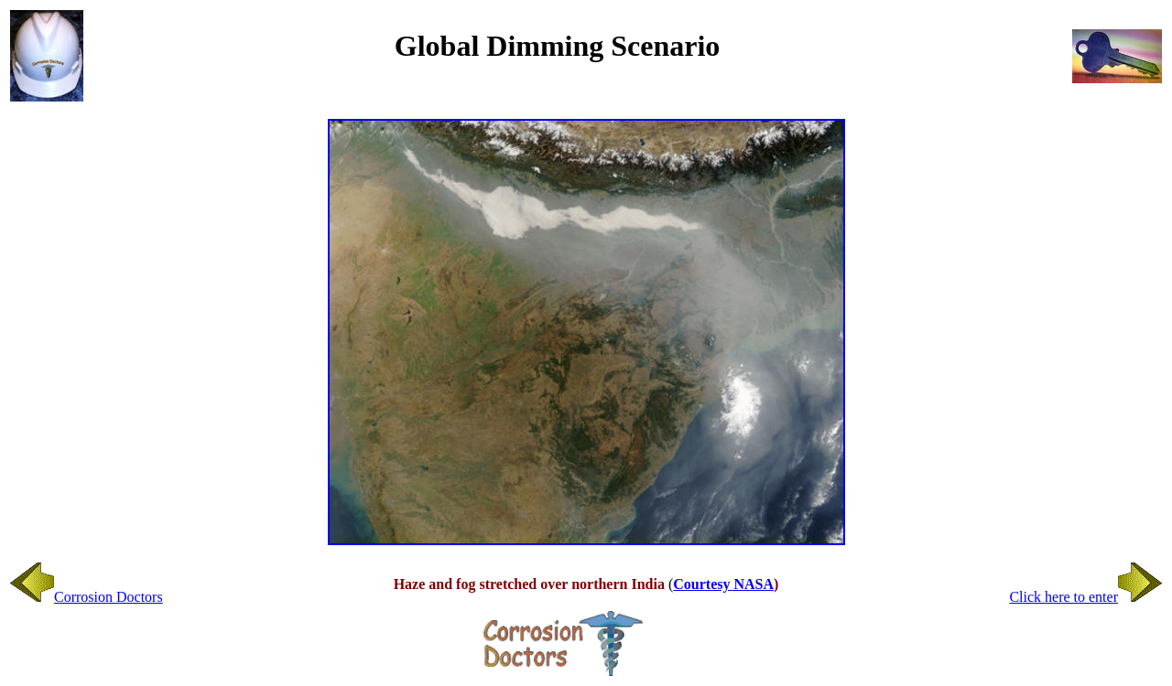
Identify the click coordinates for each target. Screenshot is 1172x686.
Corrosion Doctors (86, 597)
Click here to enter (1085, 597)
